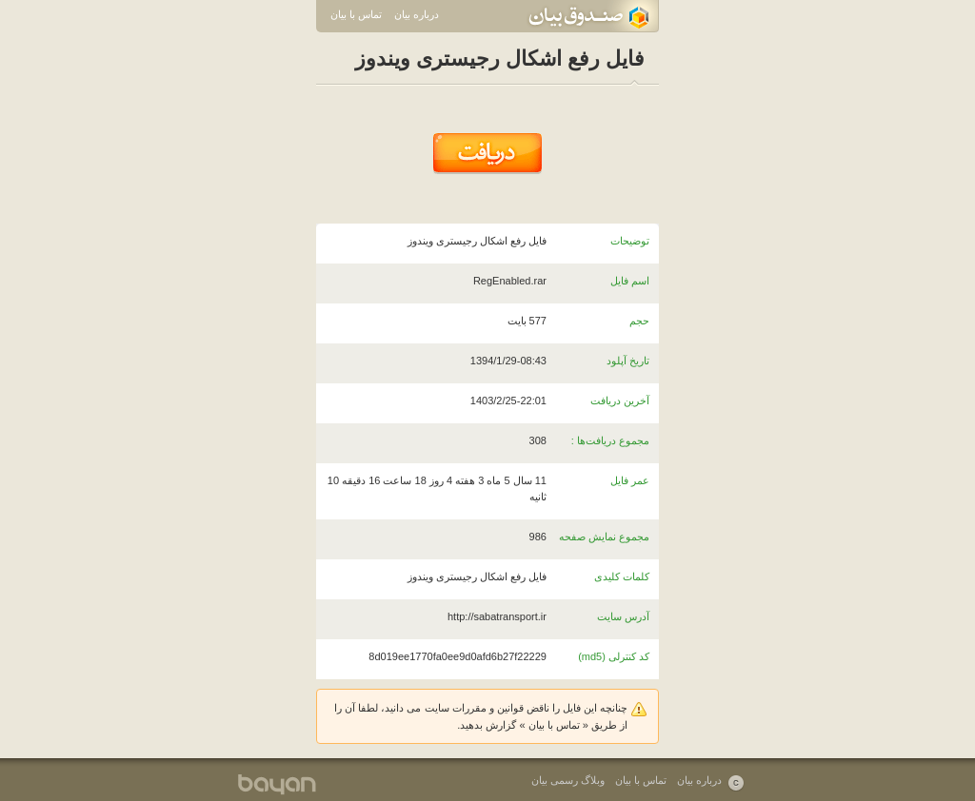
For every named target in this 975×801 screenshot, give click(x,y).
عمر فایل (629, 480)
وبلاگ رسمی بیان (568, 780)
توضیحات (629, 240)
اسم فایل (629, 280)
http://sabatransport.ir (497, 616)
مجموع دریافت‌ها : (610, 440)
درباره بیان (416, 14)
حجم (639, 320)
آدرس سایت (623, 616)
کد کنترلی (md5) (613, 656)
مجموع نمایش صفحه (604, 536)
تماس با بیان (356, 14)
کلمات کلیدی (621, 576)
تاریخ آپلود (628, 360)
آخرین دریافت (619, 400)
